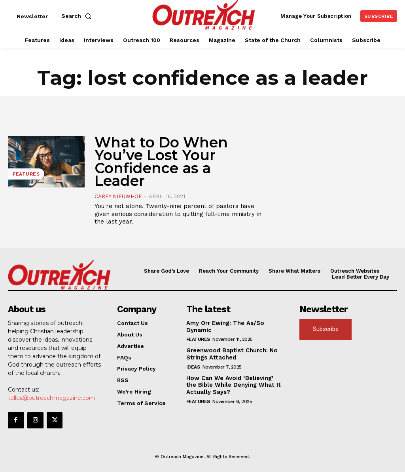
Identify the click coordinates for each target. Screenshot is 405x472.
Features (26, 174)
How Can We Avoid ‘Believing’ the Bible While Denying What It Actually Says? (233, 383)
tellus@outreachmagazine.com (51, 397)
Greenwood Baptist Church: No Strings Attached (229, 352)
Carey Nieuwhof (118, 196)
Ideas (193, 365)
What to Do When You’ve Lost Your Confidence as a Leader (161, 161)
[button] (78, 16)
